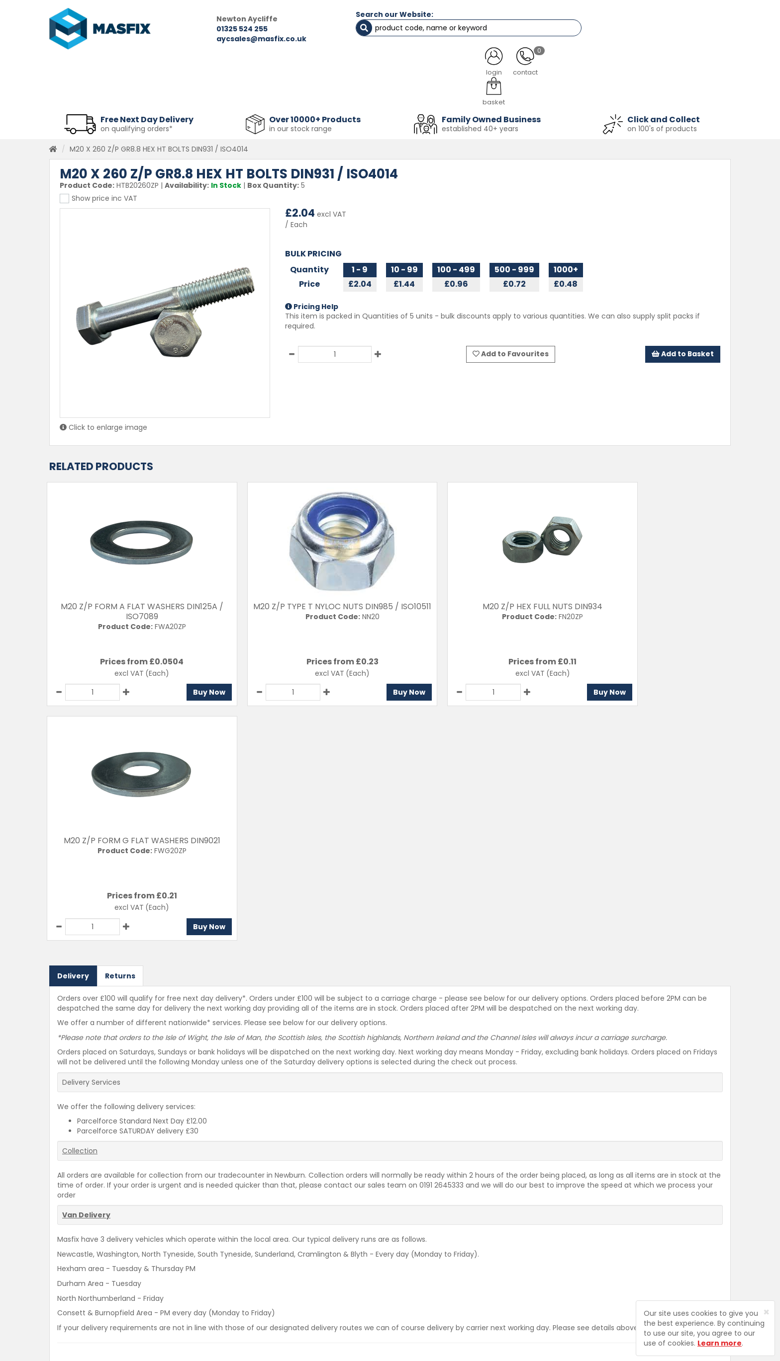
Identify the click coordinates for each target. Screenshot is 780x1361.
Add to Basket (682, 352)
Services (272, 1259)
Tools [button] (460, 94)
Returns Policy (408, 1276)
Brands (270, 1311)
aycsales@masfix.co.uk (234, 39)
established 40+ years (480, 126)
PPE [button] (513, 94)
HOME (88, 70)
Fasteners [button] (85, 94)
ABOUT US (285, 70)
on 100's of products (662, 126)
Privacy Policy (407, 1293)
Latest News (278, 1293)
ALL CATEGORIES (183, 70)
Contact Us (403, 1241)
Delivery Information (419, 1259)
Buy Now (183, 690)
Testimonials (280, 1241)
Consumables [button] (388, 94)
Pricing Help (311, 304)
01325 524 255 (214, 29)
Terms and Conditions (422, 1311)
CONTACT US (573, 70)
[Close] (766, 1312)
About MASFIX (281, 1276)
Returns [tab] (120, 739)
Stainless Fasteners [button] (678, 94)
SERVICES (375, 70)
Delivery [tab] (73, 739)
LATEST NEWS (471, 70)
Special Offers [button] (582, 94)
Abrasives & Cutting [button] (291, 94)
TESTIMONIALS (678, 70)
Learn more (719, 1343)
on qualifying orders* (136, 126)
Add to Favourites (511, 352)
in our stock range (300, 126)
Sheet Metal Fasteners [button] (179, 94)
